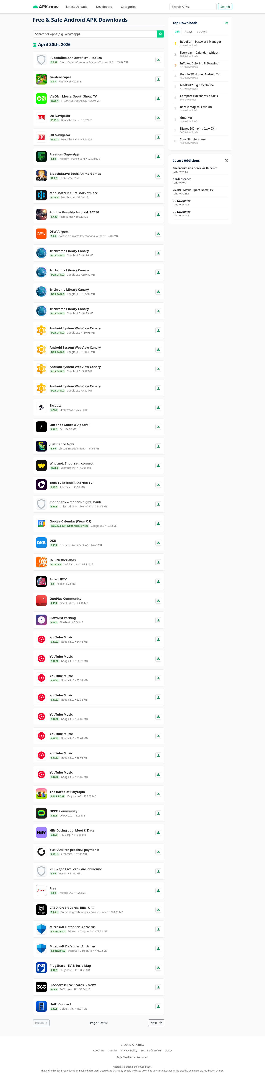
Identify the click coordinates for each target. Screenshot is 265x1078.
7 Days (188, 31)
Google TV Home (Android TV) (200, 74)
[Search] (193, 6)
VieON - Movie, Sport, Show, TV (193, 190)
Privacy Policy (129, 1050)
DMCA (168, 1050)
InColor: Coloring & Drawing (199, 63)
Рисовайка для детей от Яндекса (195, 168)
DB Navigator (181, 201)
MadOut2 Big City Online (197, 85)
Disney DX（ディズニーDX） (198, 128)
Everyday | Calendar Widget (199, 52)
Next (156, 1023)
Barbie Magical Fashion (196, 106)
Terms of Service (151, 1050)
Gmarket (186, 117)
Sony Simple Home (193, 139)
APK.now (46, 7)
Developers (104, 7)
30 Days (202, 31)
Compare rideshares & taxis (199, 96)
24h (177, 31)
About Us (98, 1050)
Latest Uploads (76, 7)
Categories (128, 7)
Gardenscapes (182, 179)
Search (225, 7)
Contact (112, 1050)
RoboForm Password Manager (200, 41)
